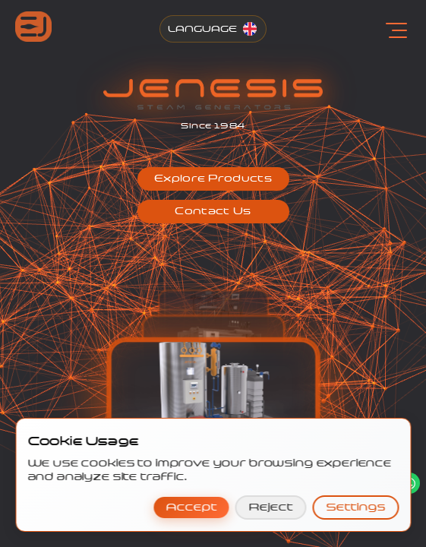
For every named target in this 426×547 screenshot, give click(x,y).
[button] (213, 179)
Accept (191, 507)
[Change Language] (213, 29)
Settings (355, 507)
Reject (270, 507)
